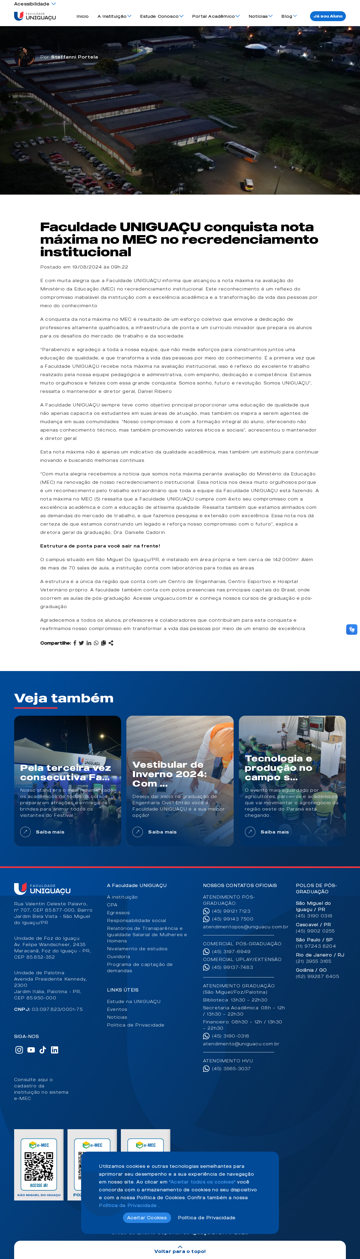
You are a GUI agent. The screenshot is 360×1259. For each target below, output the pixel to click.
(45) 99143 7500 (233, 919)
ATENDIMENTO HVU (228, 1060)
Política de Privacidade (136, 1025)
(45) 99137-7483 (232, 967)
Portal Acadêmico (213, 16)
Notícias (258, 16)
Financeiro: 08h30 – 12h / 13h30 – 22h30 (242, 1025)
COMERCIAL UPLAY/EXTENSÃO (242, 959)
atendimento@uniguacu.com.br (241, 1043)
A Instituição (112, 16)
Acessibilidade (31, 4)
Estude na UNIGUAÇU (134, 1001)
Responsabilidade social (136, 920)
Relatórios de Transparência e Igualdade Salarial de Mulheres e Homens (147, 934)
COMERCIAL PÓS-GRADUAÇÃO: (243, 943)
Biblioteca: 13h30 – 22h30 (235, 999)
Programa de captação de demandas (140, 967)
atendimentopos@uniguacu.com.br (244, 926)
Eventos (117, 1009)
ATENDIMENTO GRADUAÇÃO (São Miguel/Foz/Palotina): (239, 989)
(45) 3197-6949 (231, 951)
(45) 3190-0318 (231, 1036)
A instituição (122, 897)
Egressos (118, 912)
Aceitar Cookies (147, 1217)
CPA (112, 904)
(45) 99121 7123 (231, 911)
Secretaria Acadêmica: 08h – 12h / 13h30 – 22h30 (244, 1011)
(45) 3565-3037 (231, 1068)
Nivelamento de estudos (137, 948)
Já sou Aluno (327, 16)
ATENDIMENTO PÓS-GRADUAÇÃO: (229, 900)
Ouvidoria (118, 956)
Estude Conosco (159, 16)
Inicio (83, 16)
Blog (287, 16)
